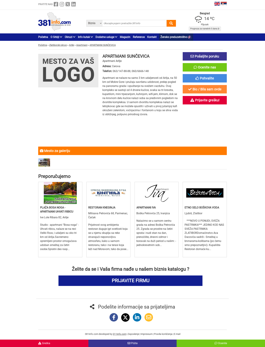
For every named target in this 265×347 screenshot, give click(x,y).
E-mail (177, 334)
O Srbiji (56, 37)
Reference (139, 37)
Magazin (125, 37)
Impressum (147, 334)
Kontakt (151, 37)
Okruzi (70, 37)
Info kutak (85, 37)
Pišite (133, 343)
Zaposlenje (134, 334)
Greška (44, 343)
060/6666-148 (140, 71)
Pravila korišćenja (163, 334)
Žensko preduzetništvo (175, 37)
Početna (43, 37)
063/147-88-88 (121, 71)
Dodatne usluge (106, 37)
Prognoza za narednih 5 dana (204, 28)
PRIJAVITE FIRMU (130, 280)
